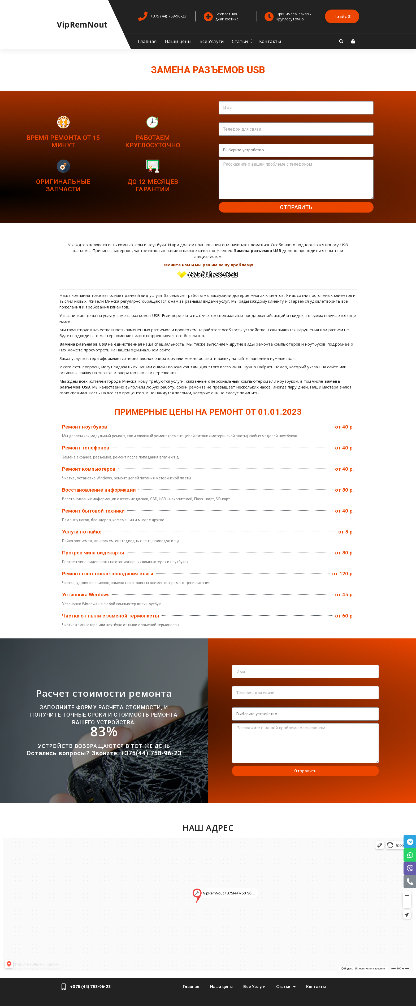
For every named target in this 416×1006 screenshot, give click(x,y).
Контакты (270, 41)
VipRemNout (82, 24)
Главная (147, 41)
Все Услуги (212, 41)
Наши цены (178, 41)
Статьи (240, 41)
